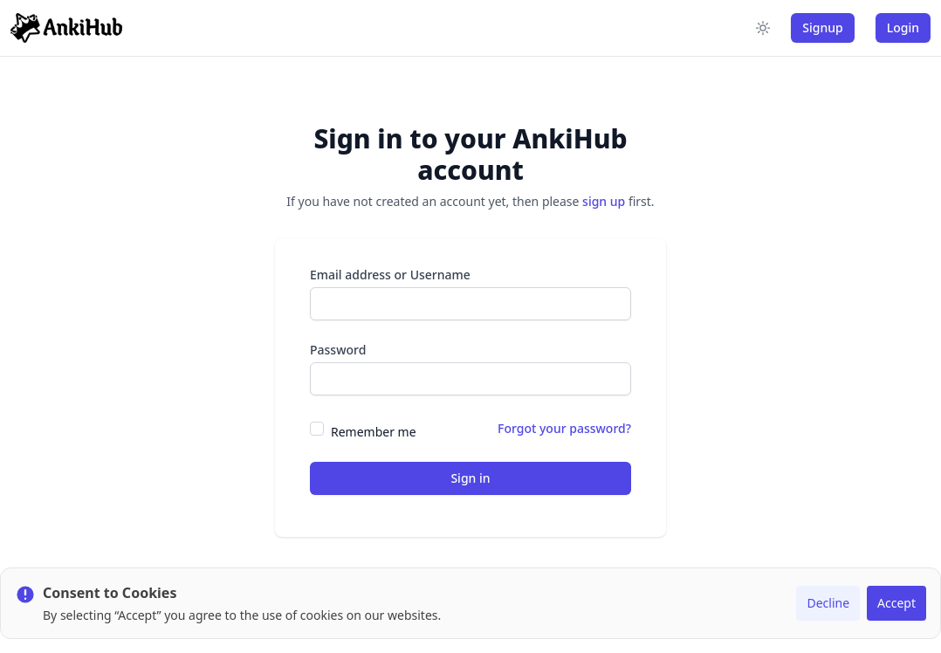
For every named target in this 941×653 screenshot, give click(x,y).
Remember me (373, 431)
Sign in (470, 478)
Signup (822, 27)
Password (338, 349)
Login (903, 27)
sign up (603, 201)
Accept (896, 603)
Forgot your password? (564, 428)
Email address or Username (390, 274)
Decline (828, 603)
